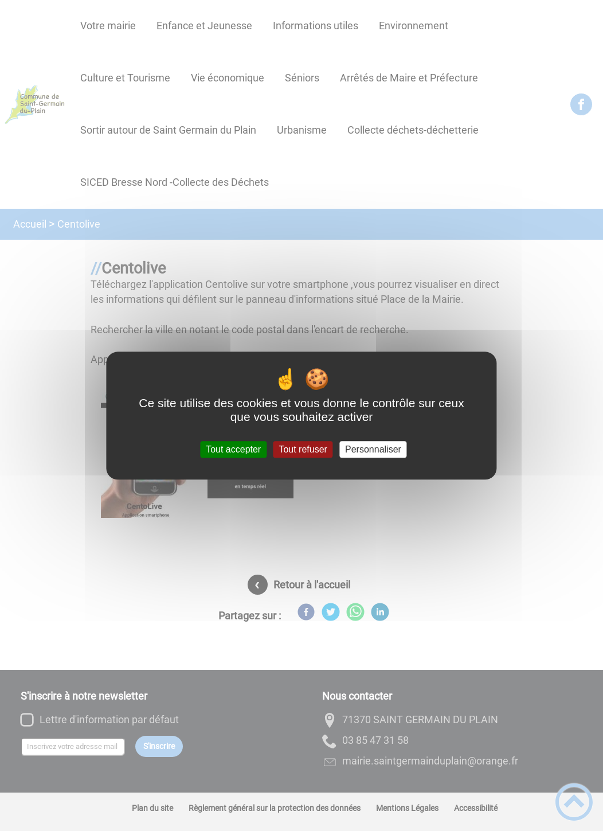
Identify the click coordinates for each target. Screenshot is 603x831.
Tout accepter (233, 449)
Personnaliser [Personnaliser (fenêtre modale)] (373, 449)
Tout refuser (303, 449)
